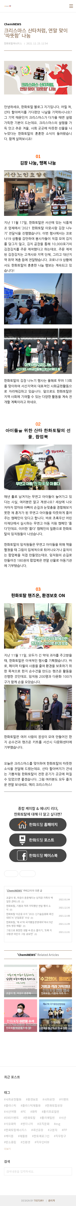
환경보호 (33, 1099)
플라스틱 (11, 1105)
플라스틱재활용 (31, 1105)
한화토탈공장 (55, 1105)
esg (58, 1124)
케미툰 (10, 1136)
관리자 (51, 1200)
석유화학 (11, 1124)
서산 (63, 1118)
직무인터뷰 (42, 1142)
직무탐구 (61, 1136)
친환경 (26, 1142)
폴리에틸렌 (48, 1118)
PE (24, 1111)
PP (65, 1130)
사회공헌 (49, 1099)
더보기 (7, 1148)
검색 (68, 1171)
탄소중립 (11, 1142)
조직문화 (44, 1124)
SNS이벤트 (12, 1118)
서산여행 (11, 1111)
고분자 (53, 1130)
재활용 (24, 1136)
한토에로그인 (41, 1136)
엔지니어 (27, 1124)
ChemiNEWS (14, 890)
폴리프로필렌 (51, 1111)
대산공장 (38, 1130)
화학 (34, 1111)
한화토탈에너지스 (16, 1130)
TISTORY (39, 1200)
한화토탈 (30, 1118)
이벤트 (65, 1099)
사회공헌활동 (13, 1099)
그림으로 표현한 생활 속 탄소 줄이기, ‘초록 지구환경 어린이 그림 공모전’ (29, 932)
